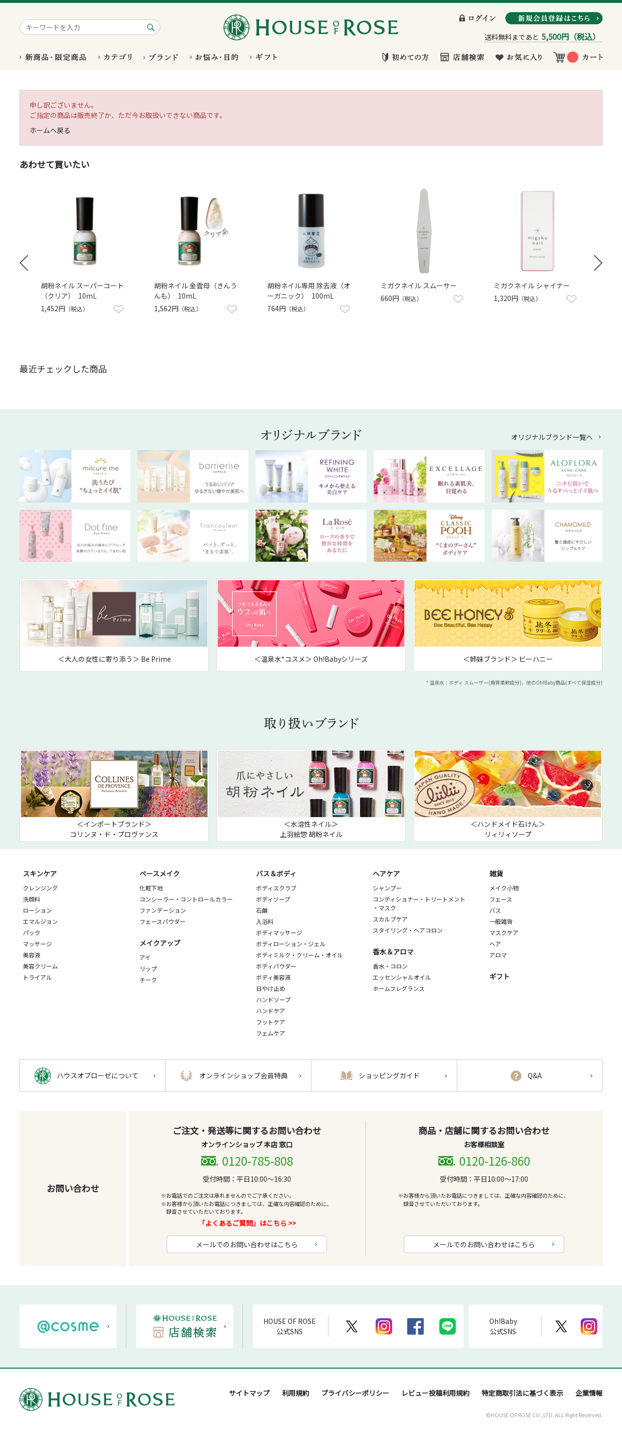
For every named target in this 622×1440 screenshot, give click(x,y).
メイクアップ (159, 943)
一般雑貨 (501, 921)
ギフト (499, 976)
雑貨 (496, 873)
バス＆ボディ (276, 873)
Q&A (535, 1075)
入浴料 (265, 921)
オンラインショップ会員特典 (243, 1075)
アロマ (498, 955)
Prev (23, 263)
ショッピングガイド (389, 1075)
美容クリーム (40, 966)
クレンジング (40, 888)
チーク (148, 979)
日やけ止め (270, 988)
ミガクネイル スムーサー (418, 285)
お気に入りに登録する (118, 309)
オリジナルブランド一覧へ (552, 437)
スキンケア (40, 873)
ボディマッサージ (279, 932)
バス (495, 910)
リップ (148, 968)
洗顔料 (31, 899)
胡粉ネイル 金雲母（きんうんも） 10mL (195, 291)
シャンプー (387, 888)
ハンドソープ (273, 999)
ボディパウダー (276, 966)
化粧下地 (151, 888)
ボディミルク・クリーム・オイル (299, 955)
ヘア (495, 943)
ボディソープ (273, 899)
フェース (500, 899)
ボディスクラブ (276, 888)
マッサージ (37, 943)
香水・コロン (390, 966)
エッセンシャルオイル (402, 977)
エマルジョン (40, 921)
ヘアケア (386, 873)
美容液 (31, 955)
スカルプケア (390, 919)
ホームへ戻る (50, 130)
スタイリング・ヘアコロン (408, 930)
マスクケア (503, 932)
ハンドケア (270, 1010)
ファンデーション (162, 910)
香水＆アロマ (393, 951)
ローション (37, 910)
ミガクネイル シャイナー (532, 285)
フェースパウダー (162, 921)
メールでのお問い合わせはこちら (247, 1244)
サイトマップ (249, 1393)
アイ (145, 957)
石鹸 (262, 910)
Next (598, 263)
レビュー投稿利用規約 (435, 1393)
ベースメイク (159, 873)
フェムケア (270, 1033)
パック (31, 932)
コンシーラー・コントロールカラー (186, 899)
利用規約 (295, 1393)
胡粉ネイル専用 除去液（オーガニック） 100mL (308, 291)
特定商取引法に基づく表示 (522, 1393)
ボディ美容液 (273, 977)
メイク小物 (503, 888)
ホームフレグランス (399, 988)
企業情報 (589, 1393)
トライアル (37, 977)
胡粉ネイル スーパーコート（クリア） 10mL (82, 291)
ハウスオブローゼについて (97, 1075)
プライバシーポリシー (355, 1393)
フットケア (270, 1022)
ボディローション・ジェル (291, 943)
